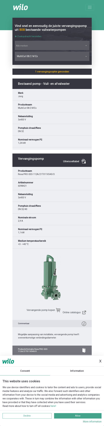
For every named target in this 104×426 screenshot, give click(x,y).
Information (77, 370)
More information (92, 421)
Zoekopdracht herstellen (28, 36)
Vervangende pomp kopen (41, 310)
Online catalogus (72, 312)
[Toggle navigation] (89, 7)
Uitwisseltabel (71, 161)
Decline (27, 415)
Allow (78, 415)
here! (53, 406)
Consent (25, 370)
